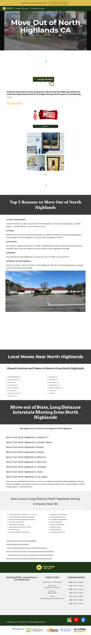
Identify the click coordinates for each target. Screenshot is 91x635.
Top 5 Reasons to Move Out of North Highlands (21, 541)
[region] (45, 3)
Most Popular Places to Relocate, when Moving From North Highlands (30, 555)
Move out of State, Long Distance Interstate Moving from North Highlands (30, 551)
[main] (45, 26)
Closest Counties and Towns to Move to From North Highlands (27, 548)
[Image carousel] (45, 153)
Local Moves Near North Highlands (17, 544)
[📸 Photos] (45, 126)
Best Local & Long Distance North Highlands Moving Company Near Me (29, 558)
